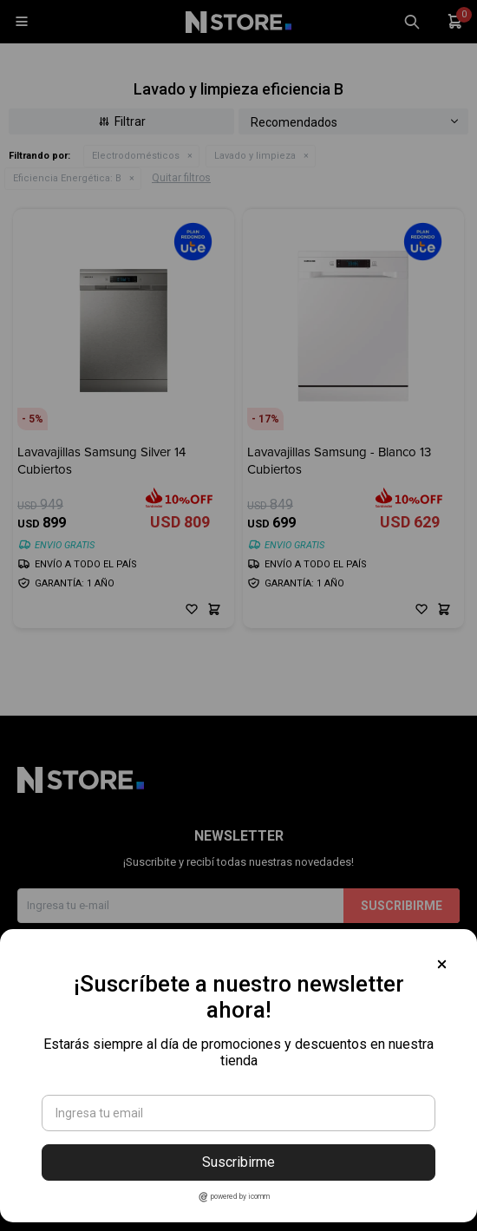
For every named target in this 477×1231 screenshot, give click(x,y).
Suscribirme (238, 1162)
